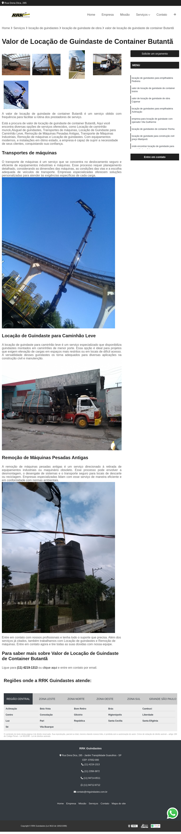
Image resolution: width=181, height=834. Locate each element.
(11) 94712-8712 (90, 785)
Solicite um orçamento (155, 53)
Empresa (108, 14)
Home (91, 14)
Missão (125, 14)
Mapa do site (117, 803)
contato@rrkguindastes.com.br (90, 792)
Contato (161, 14)
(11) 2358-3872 (90, 771)
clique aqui (50, 667)
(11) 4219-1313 (27, 667)
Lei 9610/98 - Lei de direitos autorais (35, 736)
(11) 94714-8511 (90, 778)
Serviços (142, 14)
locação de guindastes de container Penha (153, 131)
